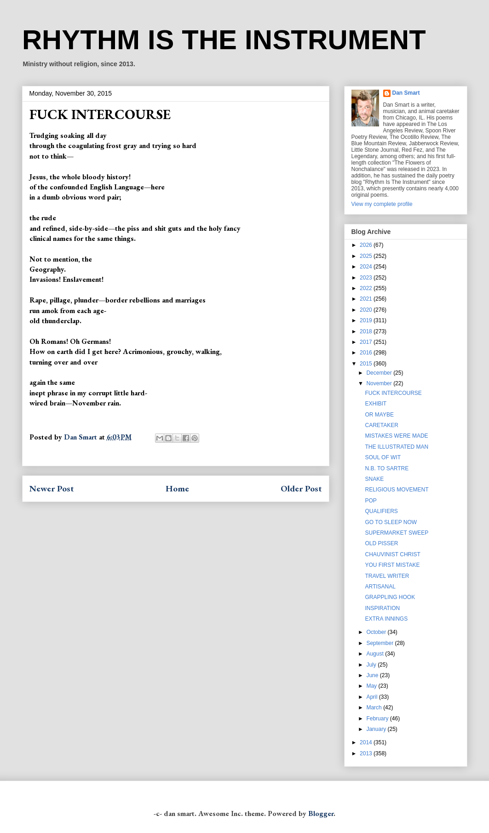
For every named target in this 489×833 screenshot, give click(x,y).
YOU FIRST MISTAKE (392, 565)
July (372, 665)
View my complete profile (382, 204)
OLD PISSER (381, 543)
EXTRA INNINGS (386, 619)
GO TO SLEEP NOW (391, 522)
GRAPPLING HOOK (390, 597)
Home (177, 488)
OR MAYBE (379, 414)
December (379, 373)
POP (370, 500)
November (379, 383)
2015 (367, 363)
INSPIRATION (382, 608)
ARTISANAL (380, 586)
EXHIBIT (375, 403)
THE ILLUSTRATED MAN (396, 447)
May (372, 686)
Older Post (301, 488)
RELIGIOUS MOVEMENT (396, 489)
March (374, 707)
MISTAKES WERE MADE (396, 436)
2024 (367, 266)
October (376, 632)
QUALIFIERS (381, 511)
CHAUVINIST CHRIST (392, 554)
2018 (367, 331)
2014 (367, 742)
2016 (367, 352)
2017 (367, 342)
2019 (367, 320)
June (373, 675)
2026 (367, 245)
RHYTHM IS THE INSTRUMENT (224, 39)
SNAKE (374, 479)
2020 (367, 310)
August (375, 653)
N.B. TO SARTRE (386, 468)
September (380, 643)
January (376, 729)
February (378, 718)
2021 (367, 299)
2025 (367, 256)
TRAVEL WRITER (387, 576)
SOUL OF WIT (383, 457)
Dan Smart (406, 93)
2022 (367, 288)
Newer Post (51, 488)
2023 (367, 277)
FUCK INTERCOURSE (393, 393)
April (372, 697)
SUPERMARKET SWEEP (396, 533)
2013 (367, 753)
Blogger (321, 813)
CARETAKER (381, 425)
